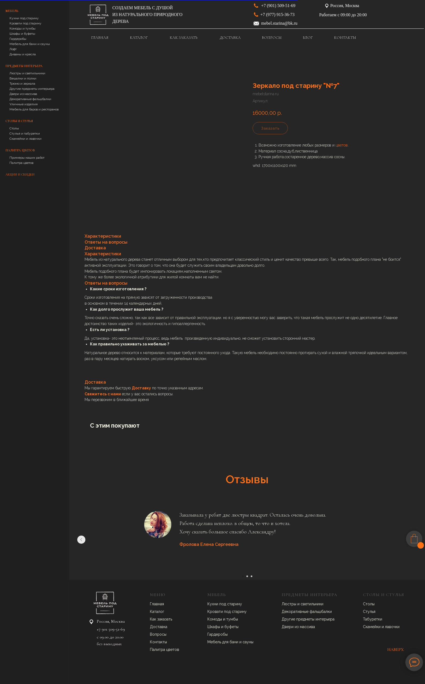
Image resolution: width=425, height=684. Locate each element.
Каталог (157, 611)
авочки (393, 627)
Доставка (158, 627)
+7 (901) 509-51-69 (278, 5)
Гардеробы (17, 39)
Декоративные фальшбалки (30, 99)
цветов (342, 145)
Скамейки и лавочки (25, 139)
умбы (233, 619)
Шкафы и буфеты (22, 34)
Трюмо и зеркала (22, 83)
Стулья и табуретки (24, 133)
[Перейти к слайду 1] (243, 576)
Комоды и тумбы (22, 28)
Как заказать (161, 619)
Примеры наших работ (26, 158)
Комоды (215, 619)
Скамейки (372, 627)
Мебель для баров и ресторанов (34, 109)
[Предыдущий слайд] (81, 540)
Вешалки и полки (22, 78)
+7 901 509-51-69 (111, 629)
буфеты (231, 627)
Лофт (13, 49)
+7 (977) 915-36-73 (277, 14)
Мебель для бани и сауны (29, 44)
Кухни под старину (24, 18)
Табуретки (372, 619)
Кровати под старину (25, 23)
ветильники (313, 604)
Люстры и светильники (27, 73)
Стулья (369, 611)
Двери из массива (23, 94)
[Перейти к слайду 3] (251, 576)
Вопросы (158, 634)
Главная (157, 604)
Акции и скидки (19, 174)
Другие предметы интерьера (31, 89)
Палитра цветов (21, 163)
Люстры (289, 604)
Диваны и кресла (22, 54)
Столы (14, 128)
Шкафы (214, 627)
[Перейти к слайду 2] (247, 576)
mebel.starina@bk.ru (279, 23)
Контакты (158, 642)
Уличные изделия (23, 104)
